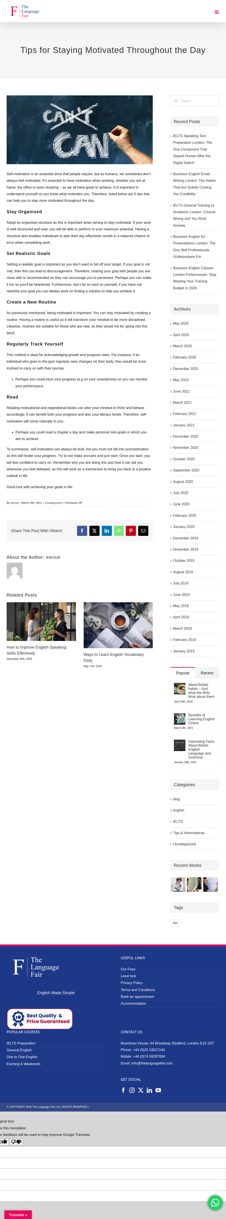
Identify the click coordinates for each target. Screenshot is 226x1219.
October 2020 (183, 459)
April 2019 (181, 617)
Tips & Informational (188, 833)
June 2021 (181, 391)
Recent (207, 673)
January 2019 (183, 651)
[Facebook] (123, 1090)
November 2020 (185, 447)
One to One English (22, 1057)
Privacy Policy (132, 983)
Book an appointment (137, 997)
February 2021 (184, 414)
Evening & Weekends (23, 1064)
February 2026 (184, 357)
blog (176, 799)
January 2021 (183, 425)
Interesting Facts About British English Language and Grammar (201, 749)
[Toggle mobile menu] (217, 12)
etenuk (14, 502)
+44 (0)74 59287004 (149, 1056)
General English (19, 1050)
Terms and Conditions (138, 990)
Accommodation (133, 1003)
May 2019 (180, 606)
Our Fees (128, 969)
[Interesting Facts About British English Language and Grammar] (179, 743)
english (178, 810)
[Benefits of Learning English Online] (179, 716)
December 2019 (185, 538)
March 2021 (182, 402)
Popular (183, 673)
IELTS (178, 821)
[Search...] (194, 100)
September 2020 (186, 470)
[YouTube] (158, 1090)
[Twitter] (140, 1090)
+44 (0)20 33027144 (149, 1050)
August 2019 (183, 572)
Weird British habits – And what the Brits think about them (201, 691)
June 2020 (181, 504)
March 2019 (182, 628)
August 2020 (183, 482)
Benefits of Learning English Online (201, 719)
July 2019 (180, 583)
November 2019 (185, 549)
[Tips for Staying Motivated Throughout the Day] (80, 129)
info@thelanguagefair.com (152, 1063)
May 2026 (180, 323)
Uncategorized (53, 502)
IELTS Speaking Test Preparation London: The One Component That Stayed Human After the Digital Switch (192, 149)
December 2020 (185, 436)
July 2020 (180, 493)
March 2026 (182, 346)
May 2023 (180, 380)
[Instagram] (132, 1090)
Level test (128, 976)
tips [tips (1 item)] (175, 922)
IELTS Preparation (21, 1043)
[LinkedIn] (149, 1090)
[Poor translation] (16, 1142)
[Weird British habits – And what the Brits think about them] (179, 686)
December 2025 (185, 369)
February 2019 (184, 640)
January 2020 (183, 527)
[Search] (175, 100)
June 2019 (181, 595)
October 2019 (183, 560)
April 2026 (181, 335)
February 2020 (184, 515)
